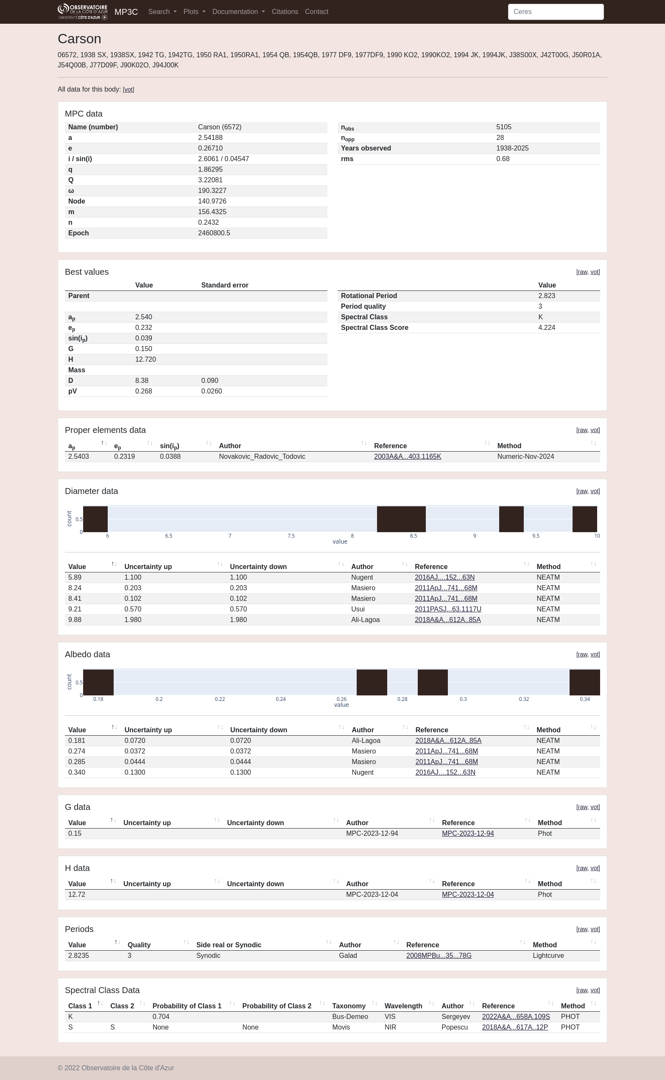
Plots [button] (192, 11)
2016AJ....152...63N (445, 577)
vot (129, 89)
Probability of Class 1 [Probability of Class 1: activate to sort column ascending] (187, 1006)
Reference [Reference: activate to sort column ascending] (390, 445)
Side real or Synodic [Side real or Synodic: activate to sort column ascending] (229, 945)
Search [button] (160, 11)
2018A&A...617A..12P (515, 1027)
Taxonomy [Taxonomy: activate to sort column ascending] (349, 1006)
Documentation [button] (236, 11)
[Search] (556, 12)
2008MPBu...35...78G (439, 955)
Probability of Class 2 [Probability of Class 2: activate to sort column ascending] (277, 1006)
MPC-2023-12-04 (468, 894)
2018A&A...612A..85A (448, 619)
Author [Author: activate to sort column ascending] (230, 445)
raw (582, 271)
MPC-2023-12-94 (468, 833)
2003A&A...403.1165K (407, 456)
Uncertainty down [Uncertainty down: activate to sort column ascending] (258, 566)
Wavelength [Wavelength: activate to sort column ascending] (403, 1006)
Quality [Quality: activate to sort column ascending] (139, 945)
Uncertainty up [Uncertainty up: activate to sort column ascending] (148, 566)
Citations (285, 11)
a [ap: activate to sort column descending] (71, 446)
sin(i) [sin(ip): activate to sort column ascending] (169, 446)
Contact (316, 11)
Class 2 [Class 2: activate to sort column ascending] (122, 1006)
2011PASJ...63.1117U (448, 609)
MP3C (126, 12)
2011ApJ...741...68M (446, 588)
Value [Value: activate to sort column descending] (77, 566)
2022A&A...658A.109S (516, 1016)
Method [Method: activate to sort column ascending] (509, 445)
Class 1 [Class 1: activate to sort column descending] (80, 1006)
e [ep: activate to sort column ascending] (117, 446)
